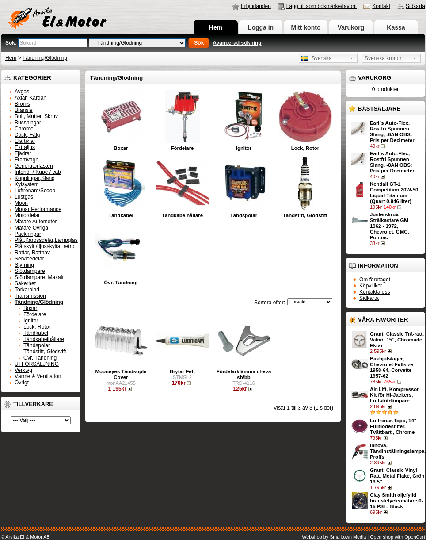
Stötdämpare (30, 271)
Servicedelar (29, 259)
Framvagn (26, 160)
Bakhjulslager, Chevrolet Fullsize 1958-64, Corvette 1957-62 (391, 367)
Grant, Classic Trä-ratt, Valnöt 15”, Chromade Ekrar (397, 339)
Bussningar (28, 122)
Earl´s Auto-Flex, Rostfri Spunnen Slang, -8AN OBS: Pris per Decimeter (392, 162)
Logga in (261, 27)
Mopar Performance (38, 209)
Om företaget (374, 279)
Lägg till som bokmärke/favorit (321, 6)
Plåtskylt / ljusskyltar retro (44, 246)
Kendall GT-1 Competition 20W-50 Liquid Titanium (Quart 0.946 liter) (394, 192)
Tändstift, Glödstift (44, 352)
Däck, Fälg (27, 135)
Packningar (28, 234)
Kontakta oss (374, 292)
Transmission (30, 296)
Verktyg (23, 370)
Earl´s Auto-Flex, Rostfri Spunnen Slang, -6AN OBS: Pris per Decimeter (392, 131)
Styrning (24, 265)
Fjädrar (23, 153)
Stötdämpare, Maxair (39, 277)
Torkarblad (27, 290)
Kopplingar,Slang (35, 178)
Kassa (396, 27)
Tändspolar (36, 345)
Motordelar (27, 215)
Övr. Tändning (40, 358)
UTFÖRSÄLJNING (37, 364)
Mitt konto (306, 27)
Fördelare (34, 314)
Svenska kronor (383, 58)
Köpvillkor (370, 286)
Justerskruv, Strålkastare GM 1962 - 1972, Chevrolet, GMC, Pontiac (389, 226)
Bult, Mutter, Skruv (36, 116)
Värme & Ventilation (38, 376)
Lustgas (24, 197)
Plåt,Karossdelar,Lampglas (46, 240)
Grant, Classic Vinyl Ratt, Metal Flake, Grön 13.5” (397, 475)
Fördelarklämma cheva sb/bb (244, 374)
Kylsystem (27, 184)
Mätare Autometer (36, 221)
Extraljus (25, 147)
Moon (21, 203)
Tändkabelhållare (43, 339)
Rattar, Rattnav (32, 252)
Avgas (22, 91)
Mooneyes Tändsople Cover (121, 374)
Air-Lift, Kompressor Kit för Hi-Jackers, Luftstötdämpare (394, 395)
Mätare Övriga (31, 228)
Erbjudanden (256, 6)
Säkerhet (25, 283)
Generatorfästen (34, 166)
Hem (215, 27)
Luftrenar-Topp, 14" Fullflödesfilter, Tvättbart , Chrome (393, 426)
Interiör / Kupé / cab (38, 172)
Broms (22, 104)
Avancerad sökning (237, 43)
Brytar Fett (182, 371)
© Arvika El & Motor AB (25, 537)
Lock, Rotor (36, 327)
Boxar (30, 308)
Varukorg (351, 27)
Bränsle (24, 110)
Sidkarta (415, 6)
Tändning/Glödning (45, 58)
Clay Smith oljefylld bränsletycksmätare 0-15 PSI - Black (396, 500)
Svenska (316, 58)
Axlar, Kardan (30, 98)
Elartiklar (25, 141)
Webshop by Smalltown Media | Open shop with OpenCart (363, 537)
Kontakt (381, 6)
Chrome (24, 129)
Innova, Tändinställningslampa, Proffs (398, 451)
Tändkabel (35, 333)
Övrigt (22, 382)
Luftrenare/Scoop (35, 191)
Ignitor (30, 321)
